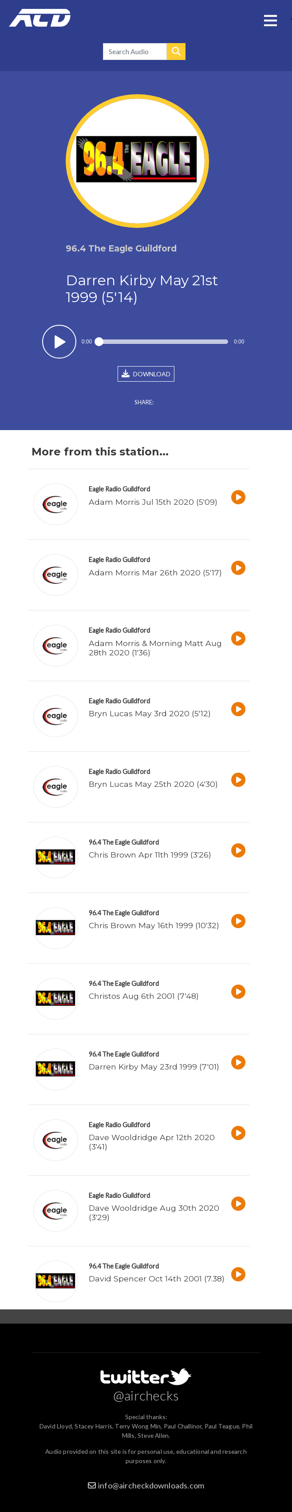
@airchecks (146, 1395)
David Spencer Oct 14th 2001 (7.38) (157, 1278)
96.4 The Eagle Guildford (124, 842)
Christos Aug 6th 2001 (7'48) (144, 996)
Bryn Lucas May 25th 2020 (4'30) (153, 784)
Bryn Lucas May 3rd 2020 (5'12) (150, 713)
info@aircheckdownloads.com (151, 1485)
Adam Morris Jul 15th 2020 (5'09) (153, 502)
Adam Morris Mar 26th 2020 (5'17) (155, 572)
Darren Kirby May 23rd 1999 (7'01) (154, 1066)
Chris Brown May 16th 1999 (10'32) (154, 925)
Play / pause (59, 342)
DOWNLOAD (146, 374)
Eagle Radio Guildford (119, 489)
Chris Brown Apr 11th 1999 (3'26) (150, 854)
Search (176, 51)
